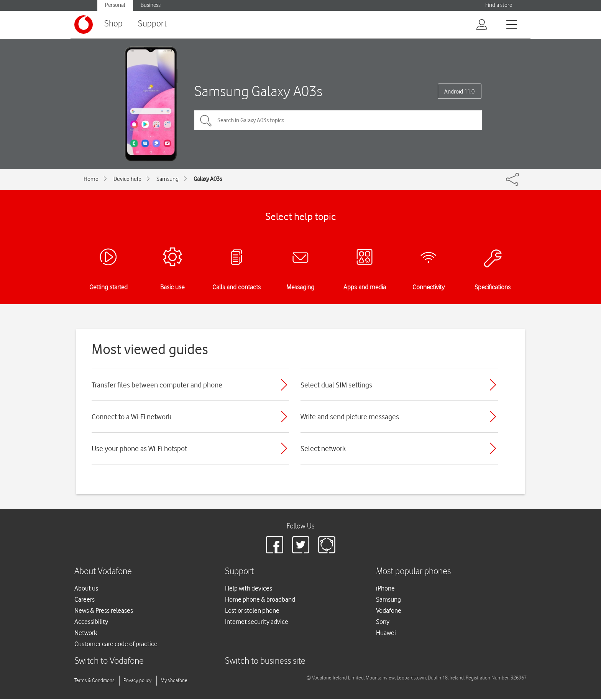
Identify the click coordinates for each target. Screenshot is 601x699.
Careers (84, 599)
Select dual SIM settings (336, 385)
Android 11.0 (459, 91)
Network (85, 633)
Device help (127, 179)
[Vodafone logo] (83, 24)
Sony (382, 621)
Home (91, 179)
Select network (323, 448)
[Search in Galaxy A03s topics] (338, 120)
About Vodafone (103, 571)
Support (152, 24)
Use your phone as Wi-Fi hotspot (139, 448)
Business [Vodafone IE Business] (151, 5)
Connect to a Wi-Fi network (131, 416)
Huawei (386, 633)
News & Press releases (103, 610)
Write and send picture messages (349, 416)
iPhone (385, 588)
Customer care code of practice (116, 644)
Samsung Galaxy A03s (258, 91)
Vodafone (388, 610)
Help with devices (248, 588)
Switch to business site (265, 661)
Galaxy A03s (208, 179)
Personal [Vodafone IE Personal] (115, 5)
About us (86, 588)
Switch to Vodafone (109, 661)
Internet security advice (256, 621)
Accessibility (91, 621)
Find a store (498, 5)
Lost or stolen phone (252, 610)
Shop (113, 24)
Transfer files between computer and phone (157, 385)
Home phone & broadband (260, 599)
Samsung (167, 179)
